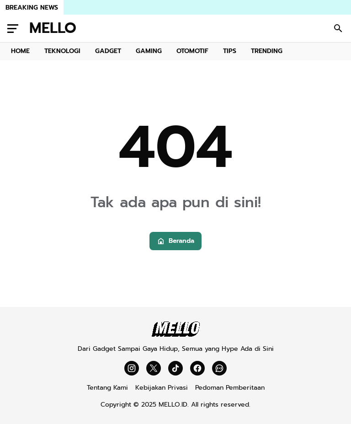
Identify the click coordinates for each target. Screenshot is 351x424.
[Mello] (176, 334)
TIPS (229, 51)
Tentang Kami (107, 387)
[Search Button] (338, 28)
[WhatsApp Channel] (219, 368)
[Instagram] (131, 368)
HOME (20, 51)
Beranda (175, 241)
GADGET (108, 51)
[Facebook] (197, 368)
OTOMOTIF (192, 51)
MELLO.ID (173, 404)
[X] (153, 368)
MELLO (52, 28)
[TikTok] (175, 368)
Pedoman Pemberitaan (230, 387)
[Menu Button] (13, 28)
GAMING (149, 51)
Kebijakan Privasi (161, 387)
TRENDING (266, 51)
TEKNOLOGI (62, 51)
